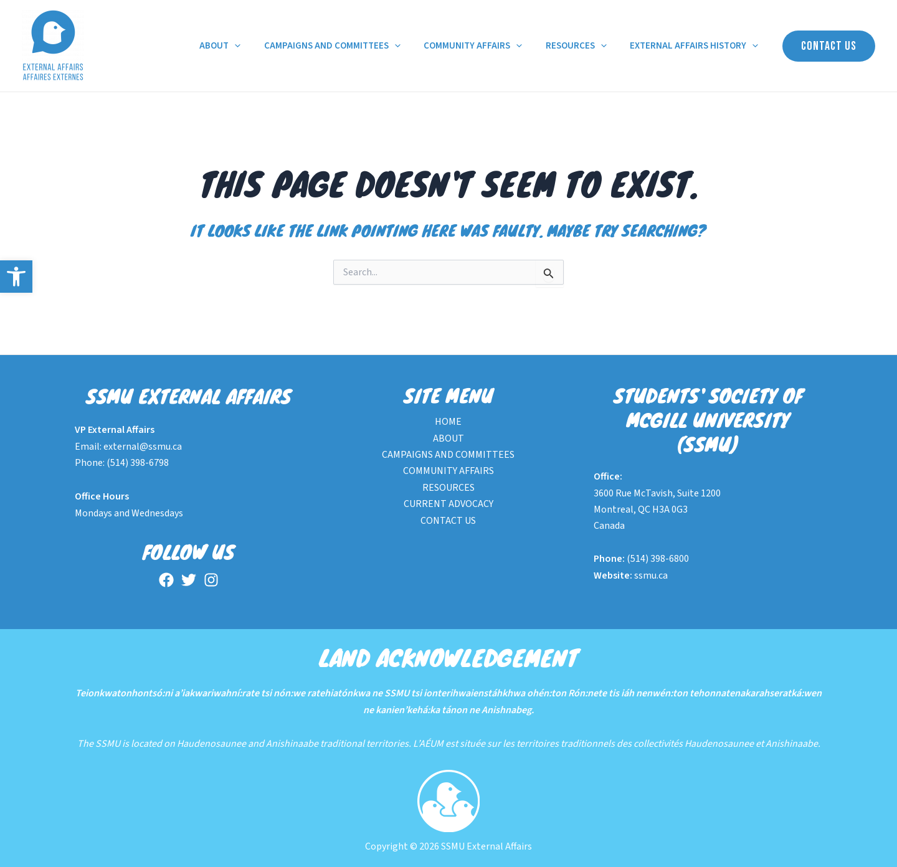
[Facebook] (166, 579)
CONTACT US (448, 521)
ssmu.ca (651, 575)
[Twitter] (188, 579)
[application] (256, 46)
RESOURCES (583, 46)
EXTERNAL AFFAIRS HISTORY (696, 46)
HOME (448, 422)
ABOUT (241, 46)
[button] (16, 276)
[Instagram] (211, 579)
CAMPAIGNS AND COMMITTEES (348, 46)
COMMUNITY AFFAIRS (484, 46)
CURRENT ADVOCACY (448, 504)
